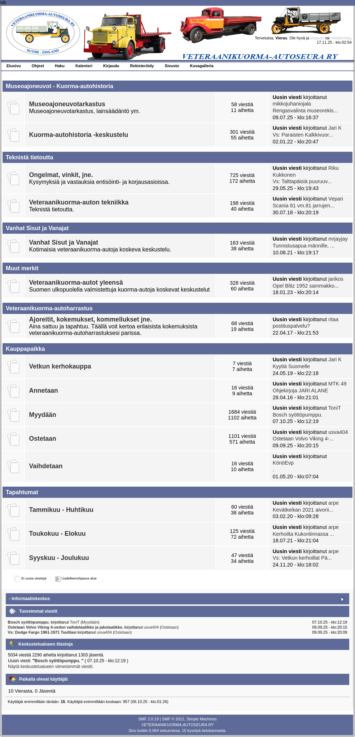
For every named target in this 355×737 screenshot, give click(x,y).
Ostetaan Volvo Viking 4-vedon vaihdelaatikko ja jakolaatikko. (66, 627)
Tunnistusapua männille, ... (303, 246)
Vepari (335, 199)
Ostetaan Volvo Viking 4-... (303, 438)
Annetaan (43, 390)
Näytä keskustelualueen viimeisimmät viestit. (50, 666)
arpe (333, 503)
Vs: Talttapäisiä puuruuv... (302, 181)
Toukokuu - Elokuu (57, 533)
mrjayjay (338, 239)
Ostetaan (42, 438)
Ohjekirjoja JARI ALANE (300, 390)
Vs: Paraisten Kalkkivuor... (303, 135)
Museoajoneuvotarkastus (67, 104)
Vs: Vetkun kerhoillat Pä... (302, 558)
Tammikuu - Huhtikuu (61, 509)
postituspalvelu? (291, 326)
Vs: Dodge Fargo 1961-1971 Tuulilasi (42, 632)
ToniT (334, 408)
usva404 (338, 432)
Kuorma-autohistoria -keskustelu (78, 134)
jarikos (335, 279)
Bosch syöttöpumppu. (298, 415)
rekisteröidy (341, 38)
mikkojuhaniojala (292, 104)
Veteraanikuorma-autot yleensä (76, 282)
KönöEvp (283, 463)
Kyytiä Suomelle (291, 366)
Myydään (42, 414)
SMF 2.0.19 (148, 719)
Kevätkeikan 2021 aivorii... (303, 510)
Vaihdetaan (46, 466)
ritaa (333, 319)
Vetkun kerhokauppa (60, 366)
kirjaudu (317, 38)
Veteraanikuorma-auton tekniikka (79, 202)
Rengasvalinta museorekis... (305, 110)
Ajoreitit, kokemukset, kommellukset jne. (90, 319)
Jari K (335, 128)
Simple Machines (202, 719)
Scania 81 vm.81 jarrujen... (303, 205)
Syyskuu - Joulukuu (59, 557)
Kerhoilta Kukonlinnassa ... (303, 534)
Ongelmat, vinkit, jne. (61, 174)
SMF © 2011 (173, 719)
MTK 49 (337, 384)
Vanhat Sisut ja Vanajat (63, 242)
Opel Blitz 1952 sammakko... (306, 286)
